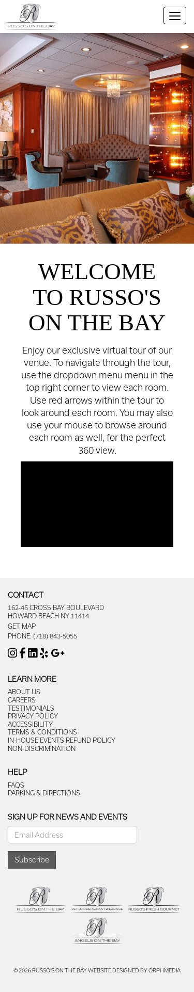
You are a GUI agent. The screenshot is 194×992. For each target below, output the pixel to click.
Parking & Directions (44, 792)
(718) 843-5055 (55, 635)
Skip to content (37, 5)
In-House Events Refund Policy (61, 740)
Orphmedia (164, 970)
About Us (24, 691)
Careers (22, 699)
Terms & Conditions (42, 731)
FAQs (16, 785)
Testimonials (31, 708)
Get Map (22, 626)
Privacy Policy (33, 715)
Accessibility (30, 724)
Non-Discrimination (42, 748)
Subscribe (31, 859)
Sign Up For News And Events (67, 817)
